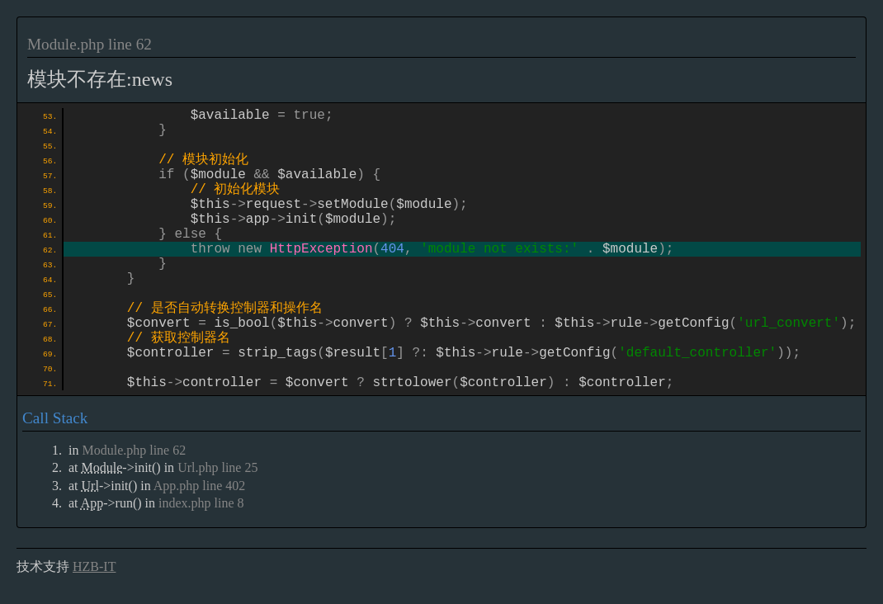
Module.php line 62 (89, 44)
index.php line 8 (201, 505)
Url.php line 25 (217, 469)
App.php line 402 (199, 487)
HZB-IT (94, 568)
